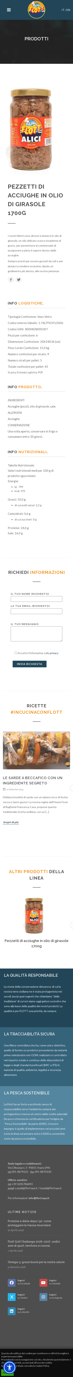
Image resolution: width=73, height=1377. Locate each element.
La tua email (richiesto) (36, 609)
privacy (54, 653)
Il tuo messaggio (36, 632)
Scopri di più (10, 822)
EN (68, 10)
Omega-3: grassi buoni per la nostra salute (36, 1262)
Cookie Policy (42, 1365)
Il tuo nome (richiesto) (36, 596)
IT (63, 10)
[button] (9, 1367)
